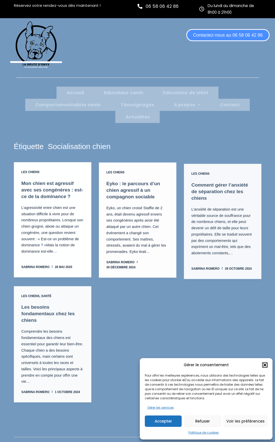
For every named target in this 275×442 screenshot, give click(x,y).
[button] (264, 364)
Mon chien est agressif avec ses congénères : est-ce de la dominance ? (51, 177)
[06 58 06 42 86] (140, 6)
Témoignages (236, 92)
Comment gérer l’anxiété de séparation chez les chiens (220, 184)
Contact (138, 104)
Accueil (30, 92)
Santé (46, 287)
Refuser (202, 421)
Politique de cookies (203, 432)
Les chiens (30, 159)
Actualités (168, 104)
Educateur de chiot (116, 92)
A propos (108, 104)
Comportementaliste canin (179, 92)
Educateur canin (66, 92)
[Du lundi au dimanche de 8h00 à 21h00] (202, 8)
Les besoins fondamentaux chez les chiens (49, 305)
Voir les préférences (245, 421)
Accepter (163, 421)
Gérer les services (160, 407)
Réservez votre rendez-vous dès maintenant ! (57, 5)
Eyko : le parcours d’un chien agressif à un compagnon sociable (134, 178)
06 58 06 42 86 (162, 6)
